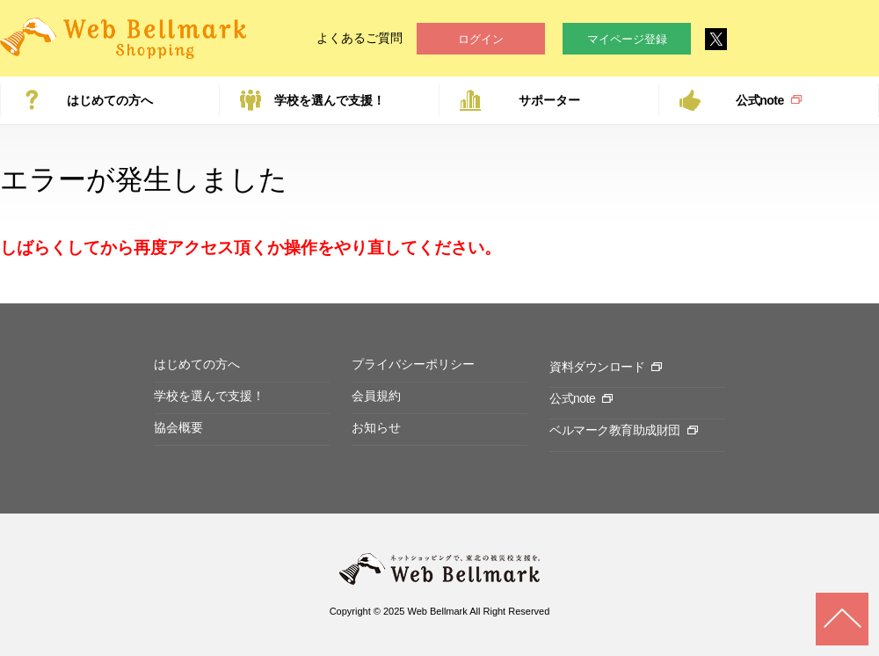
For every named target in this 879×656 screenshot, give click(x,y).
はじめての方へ (110, 100)
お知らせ (376, 427)
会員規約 (376, 396)
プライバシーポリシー (413, 364)
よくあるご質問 (359, 38)
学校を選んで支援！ (329, 100)
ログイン (481, 39)
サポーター (549, 100)
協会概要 (178, 427)
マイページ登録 (627, 39)
